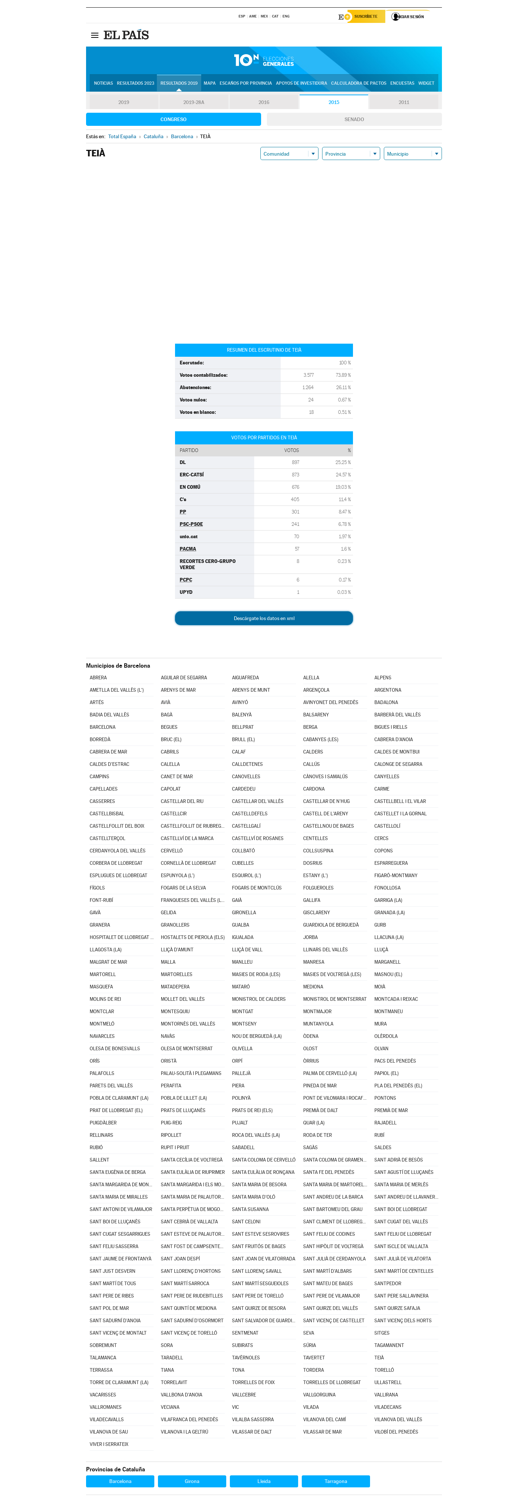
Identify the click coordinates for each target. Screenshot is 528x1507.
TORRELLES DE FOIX (253, 1383)
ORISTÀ (168, 1062)
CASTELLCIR (174, 815)
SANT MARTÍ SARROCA (185, 1284)
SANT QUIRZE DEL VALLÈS (330, 1309)
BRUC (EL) (171, 740)
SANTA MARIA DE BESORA (259, 1185)
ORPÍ (237, 1062)
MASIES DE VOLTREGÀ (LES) (332, 975)
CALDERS (313, 753)
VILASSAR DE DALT (252, 1433)
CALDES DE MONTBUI (396, 753)
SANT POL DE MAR (109, 1309)
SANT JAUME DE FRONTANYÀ (120, 1260)
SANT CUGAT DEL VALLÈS (401, 1223)
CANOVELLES (246, 777)
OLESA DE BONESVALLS (115, 1049)
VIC (235, 1408)
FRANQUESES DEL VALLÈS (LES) (193, 901)
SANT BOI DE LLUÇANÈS (115, 1223)
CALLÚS (311, 765)
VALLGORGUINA (319, 1396)
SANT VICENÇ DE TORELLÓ (189, 1334)
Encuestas (402, 84)
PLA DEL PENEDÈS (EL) (398, 1087)
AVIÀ (165, 703)
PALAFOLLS (102, 1074)
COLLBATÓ (243, 852)
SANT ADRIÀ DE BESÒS (398, 1161)
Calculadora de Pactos (358, 84)
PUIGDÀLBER (103, 1124)
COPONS (383, 852)
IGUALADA (242, 938)
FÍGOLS (97, 889)
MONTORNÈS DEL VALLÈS (188, 1025)
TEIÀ (379, 1359)
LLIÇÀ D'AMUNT (177, 951)
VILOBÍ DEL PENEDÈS (396, 1433)
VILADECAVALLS (107, 1420)
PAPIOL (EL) (386, 1074)
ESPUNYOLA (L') (178, 876)
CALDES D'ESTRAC (109, 765)
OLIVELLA (242, 1049)
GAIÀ (237, 901)
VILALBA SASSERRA (253, 1420)
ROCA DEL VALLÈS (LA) (256, 1136)
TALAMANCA (103, 1359)
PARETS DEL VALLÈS (111, 1087)
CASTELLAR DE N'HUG (326, 802)
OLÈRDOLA (386, 1037)
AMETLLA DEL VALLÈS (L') (117, 691)
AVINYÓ (240, 703)
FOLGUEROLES (318, 889)
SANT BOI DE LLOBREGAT (400, 1210)
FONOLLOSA (387, 889)
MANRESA (313, 963)
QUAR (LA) (314, 1124)
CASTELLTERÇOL (107, 839)
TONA (238, 1371)
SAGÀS (310, 1148)
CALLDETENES (247, 765)
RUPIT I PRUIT (175, 1148)
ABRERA (98, 678)
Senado (354, 120)
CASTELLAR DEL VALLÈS (258, 802)
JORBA (310, 938)
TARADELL (172, 1359)
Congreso (174, 120)
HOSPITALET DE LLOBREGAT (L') (122, 938)
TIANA (167, 1371)
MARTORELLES (176, 975)
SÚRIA (309, 1346)
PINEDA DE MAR (320, 1087)
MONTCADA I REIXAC (396, 1000)
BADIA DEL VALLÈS (109, 716)
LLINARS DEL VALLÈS (325, 951)
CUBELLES (243, 864)
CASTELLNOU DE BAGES (328, 827)
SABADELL (243, 1148)
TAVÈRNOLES (246, 1359)
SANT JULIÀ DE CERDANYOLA (334, 1260)
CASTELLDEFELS (250, 815)
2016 (264, 103)
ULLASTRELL (388, 1383)
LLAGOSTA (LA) (106, 951)
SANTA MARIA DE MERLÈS (401, 1185)
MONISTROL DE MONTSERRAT (335, 1000)
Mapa (210, 84)
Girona (192, 1482)
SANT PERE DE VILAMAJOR (331, 1297)
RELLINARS (101, 1136)
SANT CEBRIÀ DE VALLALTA (189, 1223)
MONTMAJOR (317, 1012)
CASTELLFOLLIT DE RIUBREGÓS (193, 827)
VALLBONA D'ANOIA (181, 1396)
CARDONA (314, 790)
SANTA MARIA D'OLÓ (253, 1198)
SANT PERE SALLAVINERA (401, 1297)
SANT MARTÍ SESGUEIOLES (260, 1284)
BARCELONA (102, 728)
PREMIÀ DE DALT (320, 1111)
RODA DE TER (317, 1136)
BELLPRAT (243, 728)
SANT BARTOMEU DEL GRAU (332, 1210)
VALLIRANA (386, 1396)
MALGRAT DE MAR (108, 963)
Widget (426, 84)
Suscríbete (368, 17)
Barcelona (120, 1482)
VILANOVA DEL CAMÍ (324, 1420)
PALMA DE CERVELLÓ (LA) (330, 1074)
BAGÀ (166, 716)
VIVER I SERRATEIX (109, 1445)
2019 (124, 103)
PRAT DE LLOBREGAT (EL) (116, 1111)
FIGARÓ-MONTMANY (396, 876)
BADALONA (386, 703)
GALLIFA (311, 901)
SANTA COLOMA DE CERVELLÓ (264, 1161)
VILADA (311, 1408)
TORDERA (313, 1371)
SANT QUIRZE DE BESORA (259, 1309)
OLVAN (381, 1049)
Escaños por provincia (246, 84)
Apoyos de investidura (301, 84)
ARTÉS (97, 703)
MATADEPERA (175, 988)
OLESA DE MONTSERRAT (187, 1049)
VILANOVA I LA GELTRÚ (184, 1433)
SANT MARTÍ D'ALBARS (327, 1272)
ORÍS (95, 1062)
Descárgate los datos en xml (264, 619)
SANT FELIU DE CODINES (329, 1235)
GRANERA (100, 926)
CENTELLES (315, 839)
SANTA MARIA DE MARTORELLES (335, 1185)
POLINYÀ (241, 1099)
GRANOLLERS (175, 926)
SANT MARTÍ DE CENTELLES (404, 1272)
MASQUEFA (101, 988)
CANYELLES (386, 777)
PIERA (238, 1087)
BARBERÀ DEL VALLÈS (397, 716)
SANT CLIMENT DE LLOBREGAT (335, 1223)
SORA (167, 1346)
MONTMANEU (388, 1012)
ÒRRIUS (311, 1062)
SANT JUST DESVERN (112, 1272)
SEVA (308, 1334)
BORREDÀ (100, 740)
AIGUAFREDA (245, 678)
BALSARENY (316, 716)
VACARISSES (103, 1396)
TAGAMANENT (389, 1346)
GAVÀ (95, 913)
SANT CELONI (246, 1223)
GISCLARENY (316, 913)
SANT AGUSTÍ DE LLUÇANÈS (404, 1173)
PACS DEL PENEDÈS (395, 1062)
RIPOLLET (171, 1136)
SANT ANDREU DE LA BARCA (333, 1198)
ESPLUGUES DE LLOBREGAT (118, 876)
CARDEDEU (243, 790)
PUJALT (240, 1124)
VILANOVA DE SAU (109, 1433)
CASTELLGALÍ (246, 827)
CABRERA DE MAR (108, 753)
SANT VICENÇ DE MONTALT (118, 1334)
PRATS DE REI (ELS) (252, 1111)
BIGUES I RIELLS (390, 728)
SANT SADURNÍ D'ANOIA (115, 1321)
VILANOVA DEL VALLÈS (398, 1420)
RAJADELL (385, 1124)
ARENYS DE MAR (178, 691)
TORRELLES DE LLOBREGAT (332, 1383)
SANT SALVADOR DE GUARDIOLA (264, 1321)
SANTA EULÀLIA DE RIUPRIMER (193, 1173)
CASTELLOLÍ (387, 827)
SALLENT (99, 1161)
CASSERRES (102, 802)
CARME (381, 790)
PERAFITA (171, 1087)
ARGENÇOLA (316, 691)
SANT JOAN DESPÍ (180, 1260)
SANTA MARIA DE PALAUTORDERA (193, 1198)
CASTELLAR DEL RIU (182, 802)
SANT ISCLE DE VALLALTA (401, 1247)
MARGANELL (387, 963)
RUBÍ (379, 1136)
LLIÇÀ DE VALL (247, 951)
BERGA (310, 728)
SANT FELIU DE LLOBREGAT (403, 1235)
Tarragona (336, 1482)
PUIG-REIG (171, 1124)
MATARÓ (241, 988)
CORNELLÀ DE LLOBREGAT (188, 864)
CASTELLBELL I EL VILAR (400, 802)
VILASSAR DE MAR (322, 1433)
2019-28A (194, 103)
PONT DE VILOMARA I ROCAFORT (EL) (335, 1099)
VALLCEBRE (244, 1396)
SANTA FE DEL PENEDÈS (328, 1173)
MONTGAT (242, 1012)
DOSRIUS (312, 864)
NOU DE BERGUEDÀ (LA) (257, 1037)
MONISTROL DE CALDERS (259, 1000)
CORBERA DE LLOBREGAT (116, 864)
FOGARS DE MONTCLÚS (257, 889)
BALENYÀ (242, 716)
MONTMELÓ (102, 1025)
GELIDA (168, 913)
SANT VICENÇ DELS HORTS (403, 1321)
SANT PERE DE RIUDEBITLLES (192, 1297)
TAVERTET (314, 1359)
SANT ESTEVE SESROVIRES (260, 1235)
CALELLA (170, 765)
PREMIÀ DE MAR (391, 1111)
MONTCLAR (102, 1012)
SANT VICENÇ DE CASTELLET (334, 1321)
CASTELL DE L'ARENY (325, 815)
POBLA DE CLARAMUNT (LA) (119, 1099)
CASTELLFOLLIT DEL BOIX (117, 827)
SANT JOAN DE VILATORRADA (263, 1260)
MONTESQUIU (175, 1012)
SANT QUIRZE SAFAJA (397, 1309)
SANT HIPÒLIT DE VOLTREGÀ (333, 1247)
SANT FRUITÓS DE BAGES (259, 1247)
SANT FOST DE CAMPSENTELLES (193, 1247)
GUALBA (240, 926)
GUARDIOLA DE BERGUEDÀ (331, 926)
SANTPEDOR (387, 1284)
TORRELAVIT (174, 1383)
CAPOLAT (171, 790)
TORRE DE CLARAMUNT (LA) (119, 1383)
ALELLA (311, 678)
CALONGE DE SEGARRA (398, 765)
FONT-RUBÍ (101, 901)
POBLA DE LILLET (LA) (184, 1099)
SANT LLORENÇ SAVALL (257, 1272)
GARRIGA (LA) (388, 901)
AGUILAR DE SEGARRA (184, 678)
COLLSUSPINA (318, 852)
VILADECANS (388, 1408)
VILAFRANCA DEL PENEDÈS (189, 1420)
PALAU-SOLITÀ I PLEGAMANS (191, 1074)
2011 (404, 103)
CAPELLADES (104, 790)
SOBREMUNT (103, 1346)
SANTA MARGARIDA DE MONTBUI (122, 1185)
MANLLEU (242, 963)
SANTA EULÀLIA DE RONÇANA (263, 1173)
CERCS (381, 839)
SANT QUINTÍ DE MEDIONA (188, 1309)
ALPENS (382, 678)
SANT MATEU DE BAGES (328, 1284)
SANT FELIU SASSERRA (114, 1247)
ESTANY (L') (315, 876)
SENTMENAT (245, 1334)
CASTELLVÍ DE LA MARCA (187, 839)
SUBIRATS (242, 1346)
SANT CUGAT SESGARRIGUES (120, 1235)
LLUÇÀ (381, 951)
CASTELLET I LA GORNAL (400, 815)
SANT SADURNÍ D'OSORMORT (192, 1321)
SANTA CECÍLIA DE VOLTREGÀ (192, 1161)
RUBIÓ (96, 1148)
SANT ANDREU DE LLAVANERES (406, 1198)
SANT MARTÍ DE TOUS (113, 1284)
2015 (334, 103)
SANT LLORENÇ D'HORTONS (191, 1272)
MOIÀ (379, 988)
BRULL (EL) (243, 740)
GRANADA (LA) (389, 913)
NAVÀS (168, 1037)
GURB (380, 926)
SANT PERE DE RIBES (112, 1297)
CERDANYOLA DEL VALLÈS (118, 852)
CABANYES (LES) (320, 740)
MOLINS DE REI (105, 1000)
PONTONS (385, 1099)
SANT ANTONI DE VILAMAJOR (121, 1210)
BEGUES (169, 728)
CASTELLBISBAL (107, 815)
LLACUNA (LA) (389, 938)
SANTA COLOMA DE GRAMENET (335, 1161)
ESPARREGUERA (391, 864)
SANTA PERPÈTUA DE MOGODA (193, 1210)
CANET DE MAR (177, 777)
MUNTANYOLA (318, 1025)
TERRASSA (101, 1371)
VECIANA (170, 1408)
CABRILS (170, 753)
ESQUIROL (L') (246, 876)
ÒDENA (310, 1037)
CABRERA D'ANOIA (393, 740)
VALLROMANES (106, 1408)
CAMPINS (99, 777)
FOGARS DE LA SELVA (183, 889)
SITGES (382, 1334)
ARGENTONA (387, 691)
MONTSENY (244, 1025)
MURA (380, 1025)
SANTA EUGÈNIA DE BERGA (118, 1173)
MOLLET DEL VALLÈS (183, 1000)
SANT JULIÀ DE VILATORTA (402, 1260)
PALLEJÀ (241, 1074)
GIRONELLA (244, 913)
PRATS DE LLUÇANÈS (183, 1111)
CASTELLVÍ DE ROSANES (258, 839)
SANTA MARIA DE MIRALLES (119, 1198)
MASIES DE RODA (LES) (256, 975)
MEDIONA (313, 988)
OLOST (310, 1049)
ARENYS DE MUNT (251, 691)
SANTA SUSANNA (250, 1210)
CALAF (239, 753)
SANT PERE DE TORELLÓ (258, 1297)
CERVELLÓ (172, 852)
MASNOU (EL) (388, 975)
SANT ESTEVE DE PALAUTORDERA (193, 1235)
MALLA (168, 963)
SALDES (382, 1148)
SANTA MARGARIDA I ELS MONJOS (193, 1185)
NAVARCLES (102, 1037)
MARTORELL (103, 975)
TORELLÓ (384, 1371)
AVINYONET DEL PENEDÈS (330, 703)
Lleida (264, 1482)
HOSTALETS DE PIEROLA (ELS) (193, 938)
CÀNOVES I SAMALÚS (325, 777)
